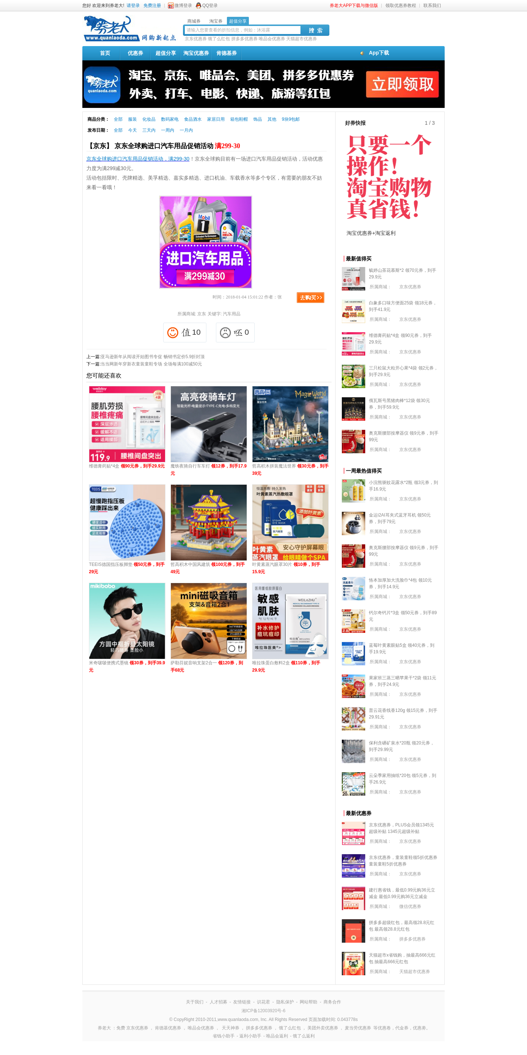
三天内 (149, 130)
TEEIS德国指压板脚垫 (127, 568)
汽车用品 (231, 313)
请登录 (133, 5)
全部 (118, 119)
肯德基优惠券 (168, 1027)
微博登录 (183, 5)
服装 (132, 119)
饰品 (257, 119)
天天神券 (230, 1027)
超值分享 (166, 53)
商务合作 (332, 1002)
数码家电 (170, 119)
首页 (105, 53)
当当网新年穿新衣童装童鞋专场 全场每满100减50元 (151, 364)
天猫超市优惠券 (301, 38)
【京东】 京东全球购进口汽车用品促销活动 (163, 146)
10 (184, 332)
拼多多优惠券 (244, 38)
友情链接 (242, 1002)
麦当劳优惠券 (358, 1027)
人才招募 (218, 1002)
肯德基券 (226, 53)
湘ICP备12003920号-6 (263, 1010)
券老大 (104, 1027)
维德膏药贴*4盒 (127, 466)
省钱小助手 (224, 1036)
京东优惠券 (196, 38)
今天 (132, 130)
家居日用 (216, 119)
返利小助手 (250, 1036)
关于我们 (194, 1002)
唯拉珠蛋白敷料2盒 (286, 666)
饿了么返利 (304, 1036)
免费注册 (152, 5)
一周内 (167, 130)
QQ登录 (210, 5)
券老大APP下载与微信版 (354, 5)
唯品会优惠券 (272, 38)
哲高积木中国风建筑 (208, 568)
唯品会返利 (277, 1036)
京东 (201, 313)
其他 (272, 119)
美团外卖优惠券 (322, 1027)
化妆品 (149, 119)
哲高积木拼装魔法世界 (290, 469)
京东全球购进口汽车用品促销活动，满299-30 (138, 159)
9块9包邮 (291, 119)
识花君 (263, 1002)
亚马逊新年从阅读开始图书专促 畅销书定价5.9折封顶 (153, 356)
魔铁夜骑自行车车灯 (209, 469)
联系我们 (432, 5)
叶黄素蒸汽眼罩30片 (286, 568)
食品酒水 (193, 119)
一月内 (186, 130)
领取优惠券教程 (400, 5)
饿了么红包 (219, 38)
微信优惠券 (410, 906)
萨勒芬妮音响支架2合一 (207, 666)
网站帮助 (308, 1002)
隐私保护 (285, 1002)
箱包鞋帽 (239, 119)
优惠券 (135, 53)
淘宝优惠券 (196, 53)
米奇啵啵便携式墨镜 (127, 666)
